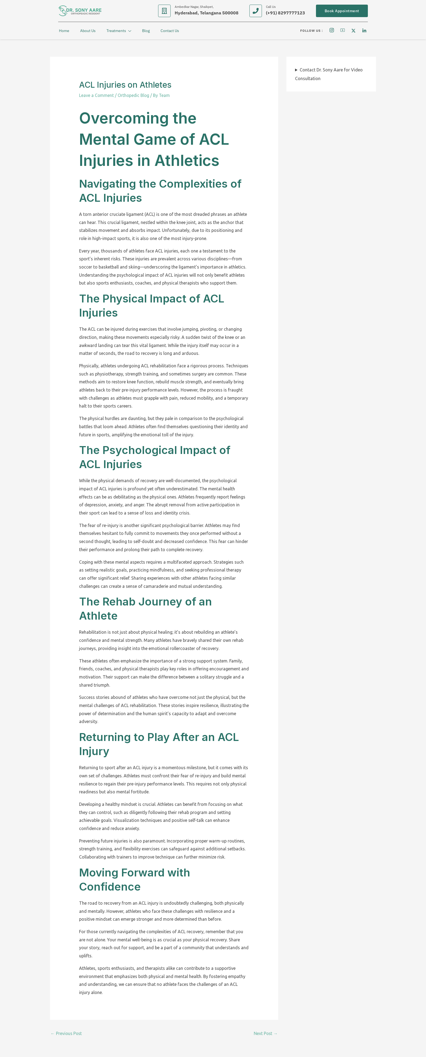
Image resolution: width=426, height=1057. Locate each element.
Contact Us (169, 30)
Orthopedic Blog (134, 95)
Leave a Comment (96, 95)
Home (63, 30)
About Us (87, 30)
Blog (145, 30)
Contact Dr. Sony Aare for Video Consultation (329, 74)
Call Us (271, 7)
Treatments (118, 31)
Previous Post (67, 1033)
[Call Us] (255, 11)
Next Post (265, 1033)
